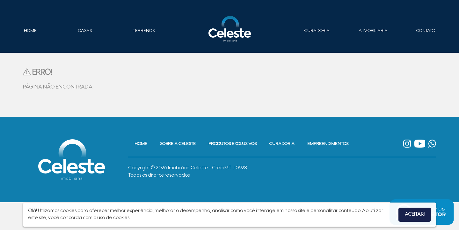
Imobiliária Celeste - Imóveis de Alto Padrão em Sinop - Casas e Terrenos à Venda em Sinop (229, 29)
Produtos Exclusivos (232, 144)
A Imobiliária (373, 31)
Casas (85, 31)
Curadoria (317, 31)
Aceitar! (415, 214)
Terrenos (144, 31)
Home (30, 31)
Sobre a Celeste (178, 144)
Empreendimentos (327, 144)
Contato (425, 31)
